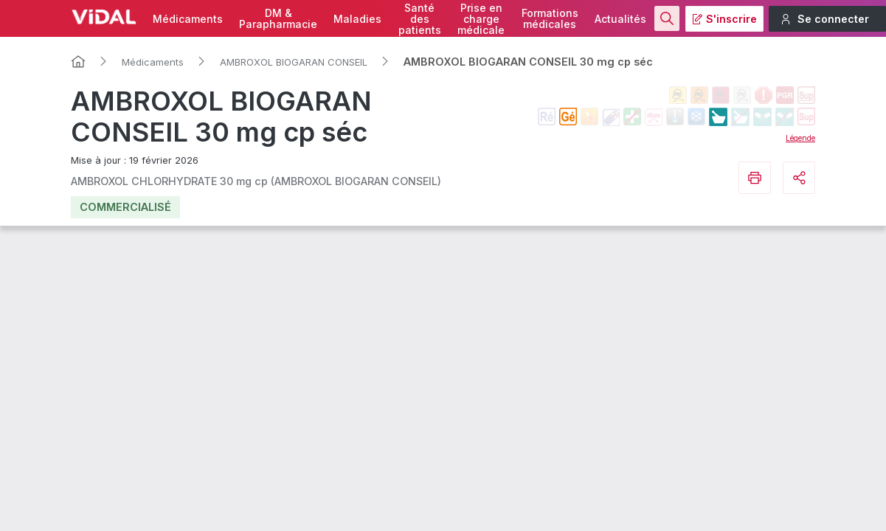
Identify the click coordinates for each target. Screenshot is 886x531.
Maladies (357, 19)
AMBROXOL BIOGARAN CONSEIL (293, 62)
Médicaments (188, 19)
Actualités (620, 19)
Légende (800, 137)
